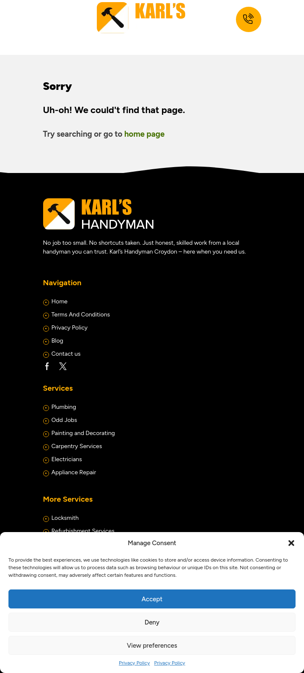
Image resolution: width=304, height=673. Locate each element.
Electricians (67, 459)
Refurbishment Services (83, 531)
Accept (152, 599)
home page (144, 134)
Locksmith (65, 518)
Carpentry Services (77, 446)
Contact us (66, 353)
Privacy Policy (134, 663)
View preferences (152, 645)
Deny (152, 622)
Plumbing (64, 407)
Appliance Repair (74, 472)
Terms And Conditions (81, 314)
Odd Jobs (64, 420)
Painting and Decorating (83, 433)
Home (60, 301)
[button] (291, 543)
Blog (57, 340)
